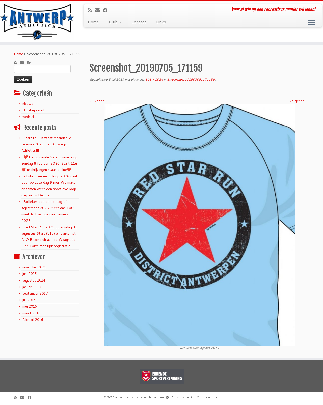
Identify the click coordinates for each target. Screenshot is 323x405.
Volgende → (299, 100)
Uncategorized (33, 110)
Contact (138, 22)
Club (115, 22)
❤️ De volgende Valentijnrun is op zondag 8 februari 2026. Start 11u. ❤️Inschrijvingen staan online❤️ (49, 163)
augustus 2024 (33, 280)
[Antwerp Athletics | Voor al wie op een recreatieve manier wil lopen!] (37, 22)
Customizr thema (208, 397)
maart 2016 (31, 313)
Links (161, 22)
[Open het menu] (311, 23)
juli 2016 (29, 300)
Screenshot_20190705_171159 (190, 79)
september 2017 (35, 293)
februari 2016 (32, 319)
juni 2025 (29, 273)
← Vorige (97, 100)
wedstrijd (29, 116)
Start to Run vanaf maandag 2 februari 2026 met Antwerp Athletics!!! (46, 144)
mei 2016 (29, 306)
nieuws (27, 103)
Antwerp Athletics (127, 397)
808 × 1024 (154, 79)
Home (93, 22)
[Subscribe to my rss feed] (91, 10)
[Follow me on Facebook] (107, 10)
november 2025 (34, 267)
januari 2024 (31, 287)
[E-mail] (99, 10)
